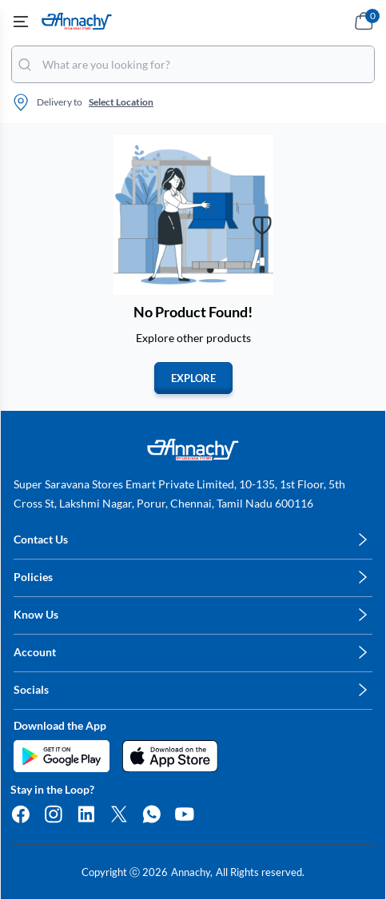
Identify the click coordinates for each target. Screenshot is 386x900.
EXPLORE (193, 378)
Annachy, (192, 872)
